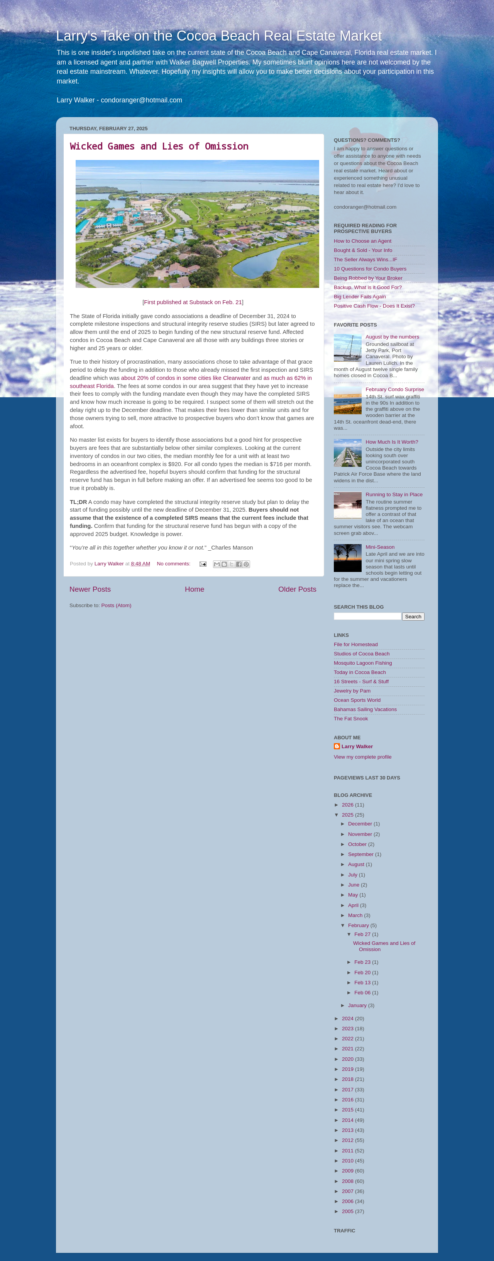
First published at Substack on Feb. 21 (193, 302)
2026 (348, 805)
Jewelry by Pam (352, 691)
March (356, 915)
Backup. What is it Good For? (368, 287)
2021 (348, 1049)
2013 (348, 1130)
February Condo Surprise (394, 389)
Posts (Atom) (117, 605)
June (354, 885)
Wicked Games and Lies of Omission (159, 146)
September (361, 854)
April (354, 905)
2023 (348, 1028)
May (353, 895)
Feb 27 (363, 934)
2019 (348, 1069)
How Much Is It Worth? (391, 442)
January (358, 1005)
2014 (348, 1120)
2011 (348, 1151)
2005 (348, 1211)
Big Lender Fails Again (360, 297)
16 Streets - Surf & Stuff (361, 681)
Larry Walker (357, 746)
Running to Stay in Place (394, 494)
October (358, 844)
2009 (348, 1171)
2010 (348, 1161)
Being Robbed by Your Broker (368, 278)
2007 (348, 1191)
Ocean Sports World (357, 700)
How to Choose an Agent (362, 241)
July (353, 875)
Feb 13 (363, 982)
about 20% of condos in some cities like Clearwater (186, 378)
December (361, 824)
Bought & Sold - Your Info (363, 250)
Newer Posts (90, 589)
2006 (348, 1201)
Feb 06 (363, 993)
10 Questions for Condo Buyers (370, 269)
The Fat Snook (351, 719)
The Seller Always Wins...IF (365, 259)
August (357, 864)
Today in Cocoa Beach (360, 672)
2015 (348, 1110)
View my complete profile (363, 757)
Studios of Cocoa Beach (362, 654)
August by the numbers (392, 337)
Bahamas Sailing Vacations (365, 709)
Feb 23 (363, 962)
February (359, 925)
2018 (348, 1079)
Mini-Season (379, 547)
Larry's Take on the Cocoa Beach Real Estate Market (219, 36)
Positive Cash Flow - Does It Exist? (374, 306)
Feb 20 (363, 972)
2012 (348, 1140)
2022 (348, 1038)
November (361, 834)
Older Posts (297, 589)
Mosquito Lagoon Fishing (363, 663)
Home (194, 589)
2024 (348, 1018)
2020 (348, 1059)
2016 (348, 1100)
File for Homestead (356, 644)
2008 (348, 1181)
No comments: (174, 564)
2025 (348, 815)
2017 (348, 1090)
